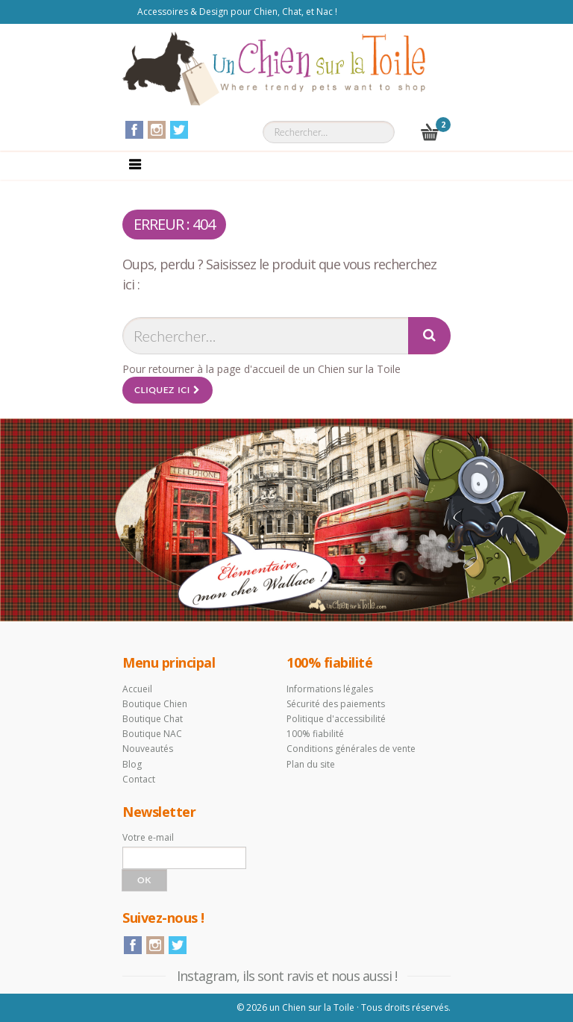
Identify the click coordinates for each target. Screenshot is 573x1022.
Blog (132, 764)
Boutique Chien (154, 703)
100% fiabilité (315, 733)
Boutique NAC (152, 733)
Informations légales (329, 689)
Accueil (137, 689)
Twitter (179, 130)
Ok (144, 879)
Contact (138, 779)
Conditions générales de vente (351, 748)
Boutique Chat (152, 718)
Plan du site (310, 764)
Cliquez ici (167, 389)
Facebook (134, 130)
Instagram (157, 130)
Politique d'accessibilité (336, 718)
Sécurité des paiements (335, 703)
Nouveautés (147, 748)
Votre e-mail (148, 837)
